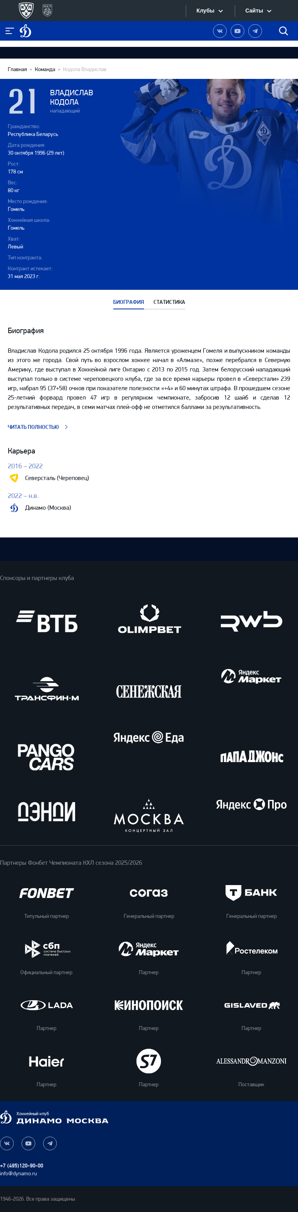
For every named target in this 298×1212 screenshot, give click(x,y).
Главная (17, 69)
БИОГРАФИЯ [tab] (128, 302)
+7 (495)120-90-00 (21, 1165)
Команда (45, 69)
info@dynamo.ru (18, 1173)
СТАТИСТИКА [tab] (169, 302)
